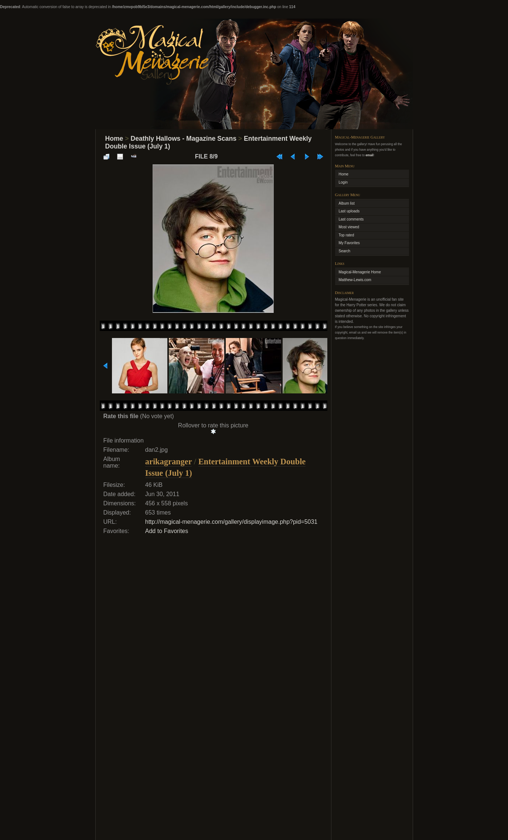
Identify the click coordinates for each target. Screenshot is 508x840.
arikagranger (168, 461)
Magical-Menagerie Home (360, 272)
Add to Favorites (166, 531)
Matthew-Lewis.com (355, 280)
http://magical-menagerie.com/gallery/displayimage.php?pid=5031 (231, 522)
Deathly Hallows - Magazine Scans (183, 138)
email (369, 155)
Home (114, 138)
